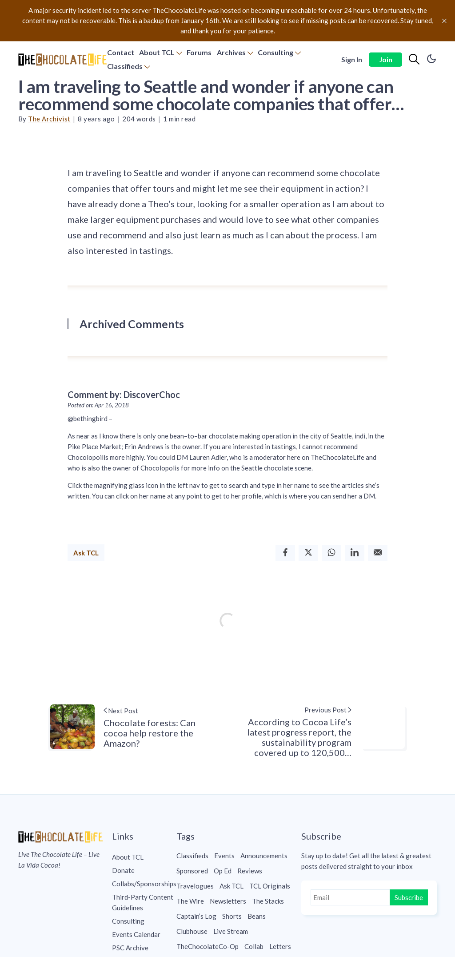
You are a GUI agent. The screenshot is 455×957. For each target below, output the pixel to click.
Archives (231, 52)
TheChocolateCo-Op (207, 946)
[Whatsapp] (331, 553)
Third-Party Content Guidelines (142, 902)
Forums (199, 52)
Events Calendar (136, 934)
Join (385, 59)
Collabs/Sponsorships (144, 884)
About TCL (157, 52)
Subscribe (409, 897)
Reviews (249, 871)
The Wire (190, 901)
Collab (253, 946)
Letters (280, 946)
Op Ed (222, 871)
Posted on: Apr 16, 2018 (98, 405)
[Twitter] (308, 553)
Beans (256, 916)
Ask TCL (86, 553)
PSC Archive (130, 948)
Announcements (263, 856)
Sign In (351, 59)
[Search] (414, 59)
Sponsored (192, 871)
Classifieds (125, 66)
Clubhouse (192, 931)
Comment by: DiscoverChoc (124, 394)
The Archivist (49, 119)
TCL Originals (269, 886)
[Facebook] (285, 553)
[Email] (377, 553)
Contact (120, 52)
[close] (444, 21)
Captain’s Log (196, 916)
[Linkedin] (354, 553)
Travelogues (195, 886)
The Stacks (268, 901)
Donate (123, 870)
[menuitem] (120, 53)
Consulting (275, 52)
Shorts (232, 916)
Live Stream (230, 931)
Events (224, 856)
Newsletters (228, 901)
